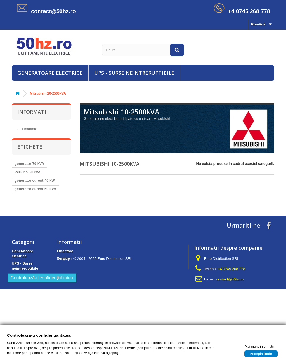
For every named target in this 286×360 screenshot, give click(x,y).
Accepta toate (261, 353)
